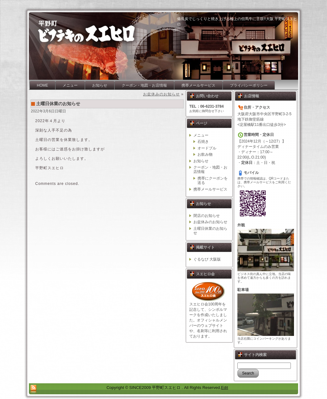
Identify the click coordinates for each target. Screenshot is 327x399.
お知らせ (200, 161)
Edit (224, 387)
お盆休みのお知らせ (161, 94)
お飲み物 (205, 154)
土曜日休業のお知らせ (58, 103)
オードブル (206, 148)
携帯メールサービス (210, 189)
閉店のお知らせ (206, 215)
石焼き (203, 141)
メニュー (200, 135)
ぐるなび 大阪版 (207, 259)
